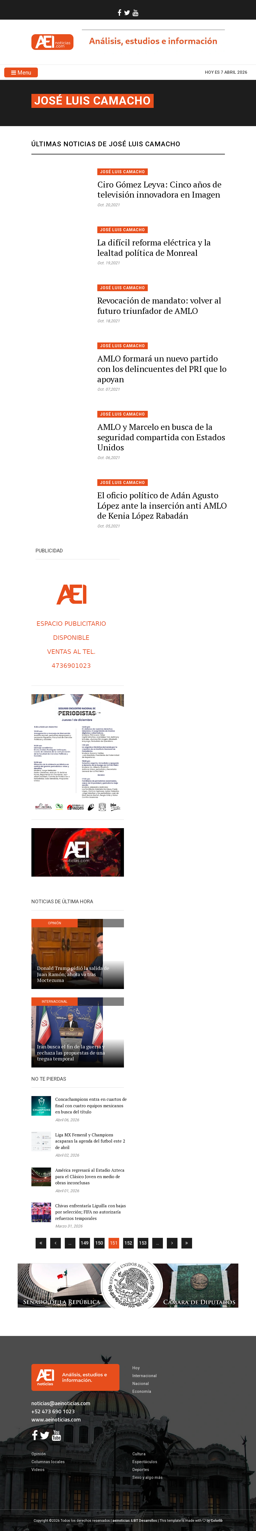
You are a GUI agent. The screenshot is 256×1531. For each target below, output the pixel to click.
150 (99, 1243)
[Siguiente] (172, 1243)
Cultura (139, 1454)
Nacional (140, 1383)
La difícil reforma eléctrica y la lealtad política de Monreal (154, 247)
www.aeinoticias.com (56, 1419)
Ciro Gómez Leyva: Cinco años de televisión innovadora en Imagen (159, 189)
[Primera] (41, 1243)
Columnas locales (48, 1462)
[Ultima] (186, 1243)
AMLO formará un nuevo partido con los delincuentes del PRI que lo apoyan (162, 369)
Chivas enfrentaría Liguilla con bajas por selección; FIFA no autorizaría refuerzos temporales (90, 1212)
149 (84, 1243)
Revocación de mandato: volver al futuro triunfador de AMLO (159, 305)
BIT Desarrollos (145, 1521)
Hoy (136, 1368)
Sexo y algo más (147, 1477)
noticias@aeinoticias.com (60, 1403)
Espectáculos (144, 1462)
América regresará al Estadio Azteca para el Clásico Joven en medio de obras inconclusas (89, 1176)
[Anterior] (55, 1243)
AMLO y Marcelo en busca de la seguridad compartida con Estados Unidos (161, 437)
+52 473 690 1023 (53, 1411)
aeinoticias (121, 1521)
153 (143, 1243)
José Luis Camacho (92, 100)
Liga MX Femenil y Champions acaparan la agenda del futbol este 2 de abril (90, 1141)
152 (128, 1243)
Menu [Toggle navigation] (21, 72)
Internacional (144, 1376)
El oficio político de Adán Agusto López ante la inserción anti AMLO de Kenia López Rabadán (162, 505)
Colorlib (217, 1521)
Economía (141, 1391)
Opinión (38, 1454)
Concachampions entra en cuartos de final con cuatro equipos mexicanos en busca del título (91, 1105)
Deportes (140, 1469)
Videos (38, 1469)
